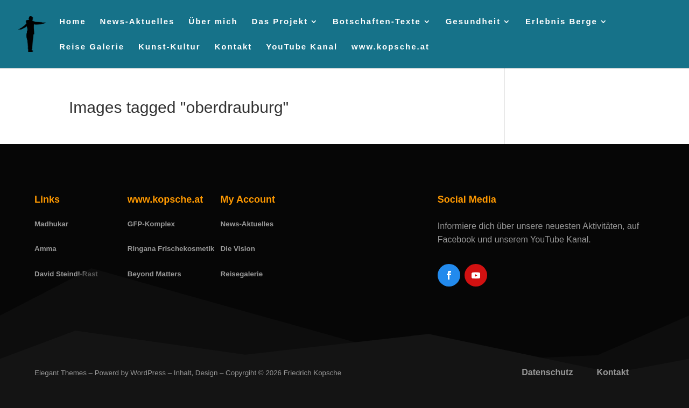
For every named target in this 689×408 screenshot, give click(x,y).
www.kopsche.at (390, 47)
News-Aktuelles (137, 22)
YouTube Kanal (302, 47)
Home (72, 22)
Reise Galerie (91, 47)
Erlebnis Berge (561, 22)
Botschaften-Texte (377, 22)
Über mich (212, 22)
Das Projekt (280, 22)
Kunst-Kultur (169, 47)
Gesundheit (473, 22)
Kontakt (233, 47)
